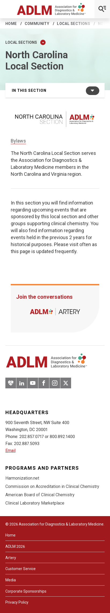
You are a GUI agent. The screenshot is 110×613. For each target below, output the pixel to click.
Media (10, 580)
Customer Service (20, 569)
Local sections (73, 23)
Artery (10, 558)
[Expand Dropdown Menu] (43, 42)
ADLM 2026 (15, 546)
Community (37, 23)
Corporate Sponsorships (25, 591)
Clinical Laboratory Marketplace (34, 503)
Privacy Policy (16, 602)
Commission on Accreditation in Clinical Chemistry (52, 486)
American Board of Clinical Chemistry (40, 494)
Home (11, 23)
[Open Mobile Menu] (102, 9)
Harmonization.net (22, 478)
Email (10, 450)
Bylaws (18, 141)
